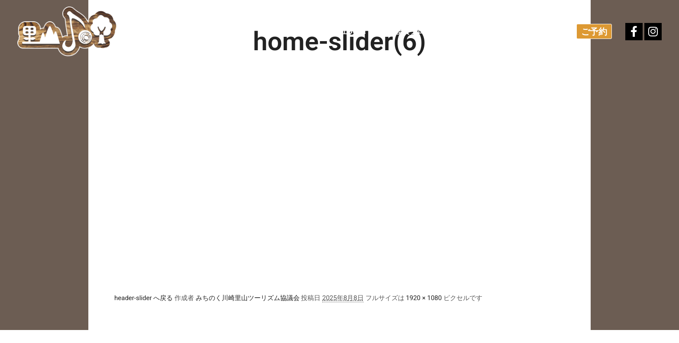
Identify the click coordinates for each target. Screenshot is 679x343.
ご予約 (594, 31)
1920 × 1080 (424, 298)
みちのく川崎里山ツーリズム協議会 (248, 298)
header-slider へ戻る (143, 298)
